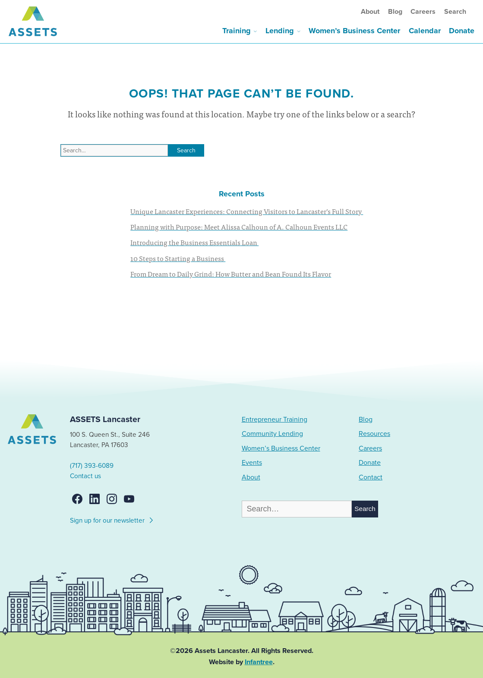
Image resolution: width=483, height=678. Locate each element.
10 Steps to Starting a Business (177, 258)
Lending (279, 30)
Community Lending (272, 433)
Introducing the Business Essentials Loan (194, 242)
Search (455, 11)
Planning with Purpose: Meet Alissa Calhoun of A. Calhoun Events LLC (238, 226)
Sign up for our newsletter (112, 519)
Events (252, 462)
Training (236, 30)
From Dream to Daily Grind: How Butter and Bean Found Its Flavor (230, 273)
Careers (423, 11)
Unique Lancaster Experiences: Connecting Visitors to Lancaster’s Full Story (246, 211)
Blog (395, 11)
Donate (461, 30)
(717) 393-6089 (92, 466)
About (370, 11)
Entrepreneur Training (274, 419)
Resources (374, 433)
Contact (370, 477)
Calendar (425, 30)
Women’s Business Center (354, 30)
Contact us (85, 476)
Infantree (259, 662)
